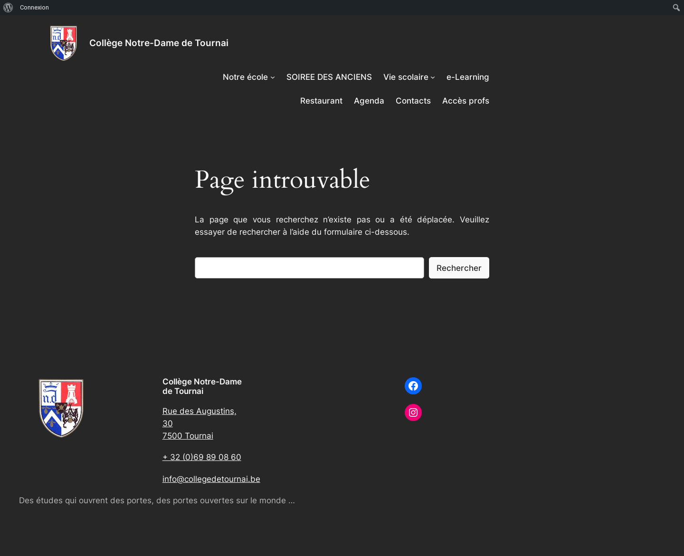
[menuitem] (8, 7)
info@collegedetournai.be (211, 479)
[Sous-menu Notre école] (272, 77)
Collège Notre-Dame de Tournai (158, 42)
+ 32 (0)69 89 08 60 (201, 457)
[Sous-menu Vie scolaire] (432, 77)
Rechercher (459, 268)
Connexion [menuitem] (34, 7)
